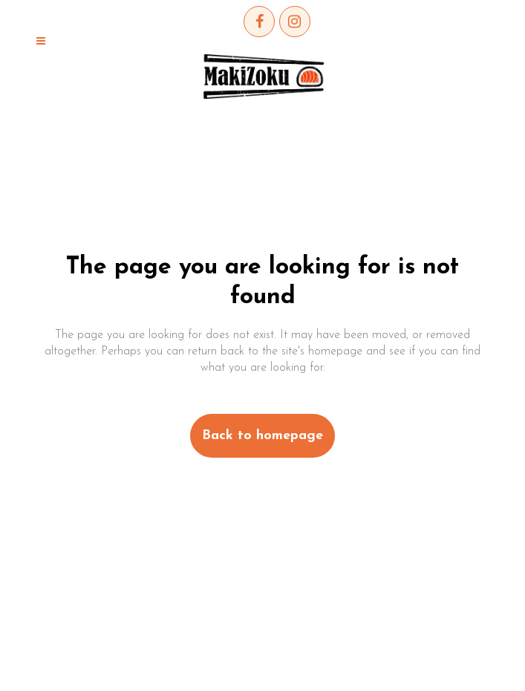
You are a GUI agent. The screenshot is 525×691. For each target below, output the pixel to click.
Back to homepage (262, 436)
